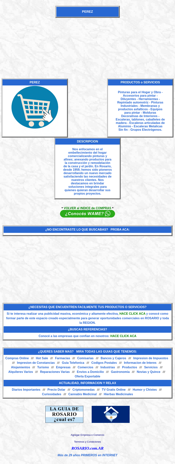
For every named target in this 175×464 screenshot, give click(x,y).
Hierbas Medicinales (118, 394)
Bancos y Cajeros (113, 358)
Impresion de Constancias (36, 362)
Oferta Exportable (87, 376)
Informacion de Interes (140, 362)
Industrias (107, 367)
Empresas (63, 367)
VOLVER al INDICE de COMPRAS (87, 208)
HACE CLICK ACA (132, 313)
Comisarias (85, 358)
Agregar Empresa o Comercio (87, 434)
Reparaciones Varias (55, 371)
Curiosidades (51, 394)
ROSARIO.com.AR (87, 448)
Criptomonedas (84, 389)
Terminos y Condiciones (87, 441)
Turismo (43, 367)
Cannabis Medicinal (82, 394)
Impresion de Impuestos (150, 358)
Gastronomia (120, 371)
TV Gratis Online (113, 389)
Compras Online (17, 358)
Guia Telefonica (73, 362)
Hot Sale (42, 358)
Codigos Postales (104, 362)
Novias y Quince (148, 371)
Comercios (85, 367)
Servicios (151, 367)
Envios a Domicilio (90, 371)
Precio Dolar (56, 389)
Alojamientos (20, 367)
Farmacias (62, 358)
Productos (129, 367)
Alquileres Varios (20, 371)
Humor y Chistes (145, 389)
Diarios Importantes (26, 389)
